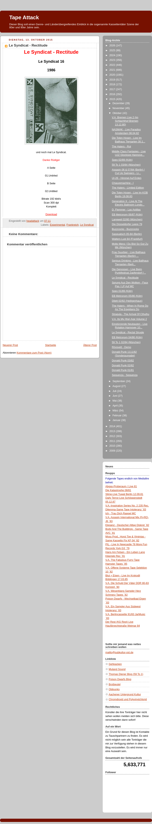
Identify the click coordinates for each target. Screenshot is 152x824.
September (119, 381)
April (116, 405)
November (119, 108)
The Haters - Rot (121, 146)
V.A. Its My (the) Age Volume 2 (129, 319)
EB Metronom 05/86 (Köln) (127, 296)
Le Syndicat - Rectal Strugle (128, 332)
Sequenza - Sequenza (125, 375)
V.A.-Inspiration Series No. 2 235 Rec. (127, 505)
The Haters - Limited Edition (128, 187)
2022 (112, 65)
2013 (112, 431)
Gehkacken (115, 664)
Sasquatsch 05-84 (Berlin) (127, 234)
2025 (112, 50)
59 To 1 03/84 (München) (126, 164)
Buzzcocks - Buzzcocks (125, 229)
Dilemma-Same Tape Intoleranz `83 (125, 509)
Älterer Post (90, 345)
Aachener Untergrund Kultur (125, 694)
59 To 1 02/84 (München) (126, 342)
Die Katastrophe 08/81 (118, 490)
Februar (117, 415)
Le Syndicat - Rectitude (125, 277)
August (117, 386)
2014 (112, 426)
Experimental (57, 224)
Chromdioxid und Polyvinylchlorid (128, 699)
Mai (115, 400)
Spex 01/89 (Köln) (122, 291)
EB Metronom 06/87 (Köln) (127, 214)
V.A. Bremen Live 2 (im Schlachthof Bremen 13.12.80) (125, 121)
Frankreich (73, 224)
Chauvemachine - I (123, 183)
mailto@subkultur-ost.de (119, 652)
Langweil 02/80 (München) (127, 219)
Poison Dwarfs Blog (120, 679)
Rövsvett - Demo (121, 347)
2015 (112, 99)
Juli (115, 391)
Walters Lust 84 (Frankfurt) (127, 239)
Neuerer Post (10, 345)
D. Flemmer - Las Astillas (126, 209)
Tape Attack (24, 17)
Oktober (117, 113)
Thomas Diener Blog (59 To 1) (126, 674)
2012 (112, 436)
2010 (112, 445)
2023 (112, 60)
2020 (112, 74)
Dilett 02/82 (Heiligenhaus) (127, 300)
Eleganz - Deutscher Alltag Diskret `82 (127, 525)
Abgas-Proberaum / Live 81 (121, 486)
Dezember (119, 103)
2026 (112, 45)
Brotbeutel (114, 684)
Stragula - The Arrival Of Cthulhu (130, 314)
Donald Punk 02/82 (123, 365)
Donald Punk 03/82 (123, 360)
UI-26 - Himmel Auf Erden (127, 178)
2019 (112, 79)
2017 (112, 89)
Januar (117, 420)
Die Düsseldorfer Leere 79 (127, 224)
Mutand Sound (117, 669)
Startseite (50, 345)
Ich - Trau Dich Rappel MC (120, 513)
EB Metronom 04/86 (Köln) (127, 337)
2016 (112, 94)
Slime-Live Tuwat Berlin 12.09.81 (124, 494)
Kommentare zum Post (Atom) (34, 352)
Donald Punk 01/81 (123, 370)
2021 (112, 69)
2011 (112, 441)
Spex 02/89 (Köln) (122, 159)
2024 (112, 55)
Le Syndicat (87, 224)
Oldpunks (114, 689)
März (116, 410)
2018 (112, 84)
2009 (112, 450)
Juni (115, 395)
